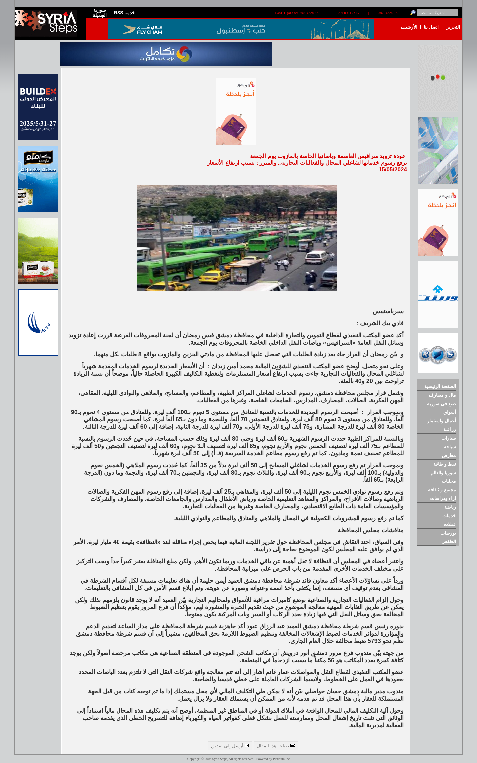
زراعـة (449, 429)
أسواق (449, 412)
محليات (449, 481)
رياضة (450, 507)
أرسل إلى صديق (230, 745)
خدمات (449, 515)
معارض (449, 455)
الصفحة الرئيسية (440, 386)
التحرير (453, 27)
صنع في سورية (441, 403)
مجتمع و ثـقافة (442, 489)
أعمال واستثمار (441, 420)
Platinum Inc (281, 759)
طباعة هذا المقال (276, 745)
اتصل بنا (431, 27)
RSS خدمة (124, 12)
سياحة (450, 446)
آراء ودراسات (443, 498)
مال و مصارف (442, 395)
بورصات (448, 533)
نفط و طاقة (444, 464)
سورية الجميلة (100, 12)
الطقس (448, 541)
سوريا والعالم (443, 472)
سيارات (448, 438)
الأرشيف (409, 27)
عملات (450, 524)
